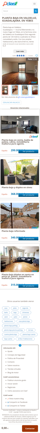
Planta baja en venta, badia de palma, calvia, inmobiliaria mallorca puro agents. (17, 142)
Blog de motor (13, 372)
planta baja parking (10, 326)
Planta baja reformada (13, 231)
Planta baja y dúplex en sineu (17, 187)
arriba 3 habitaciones (25, 339)
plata (15, 308)
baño (6, 312)
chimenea (25, 312)
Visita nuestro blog (16, 398)
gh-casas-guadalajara (26, 97)
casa (5, 308)
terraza (30, 330)
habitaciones (8, 321)
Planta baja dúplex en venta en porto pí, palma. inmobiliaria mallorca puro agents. (18, 276)
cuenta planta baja (10, 334)
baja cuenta (8, 339)
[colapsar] (34, 4)
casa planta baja (24, 321)
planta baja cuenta (29, 334)
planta (25, 317)
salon (6, 317)
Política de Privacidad (16, 358)
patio (15, 317)
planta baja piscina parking (13, 330)
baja (15, 312)
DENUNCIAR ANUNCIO (11, 102)
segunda (25, 308)
